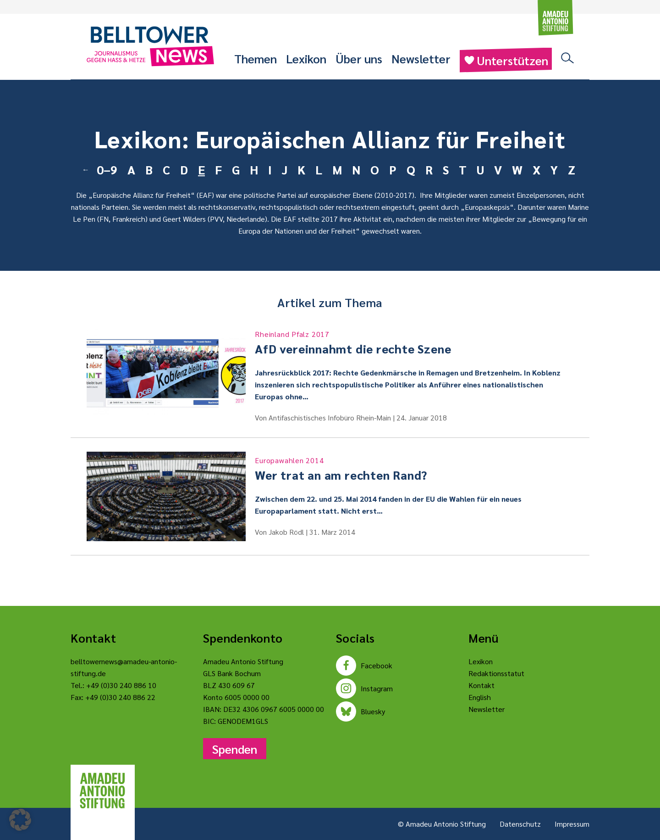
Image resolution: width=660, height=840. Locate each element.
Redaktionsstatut (496, 673)
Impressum (572, 824)
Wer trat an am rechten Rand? (414, 468)
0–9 (107, 169)
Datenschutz (520, 824)
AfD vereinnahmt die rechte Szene (414, 342)
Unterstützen (505, 60)
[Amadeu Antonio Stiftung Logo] (103, 791)
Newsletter (421, 58)
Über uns (359, 58)
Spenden (234, 748)
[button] (20, 820)
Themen (255, 58)
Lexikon (306, 58)
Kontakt (481, 685)
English (479, 697)
